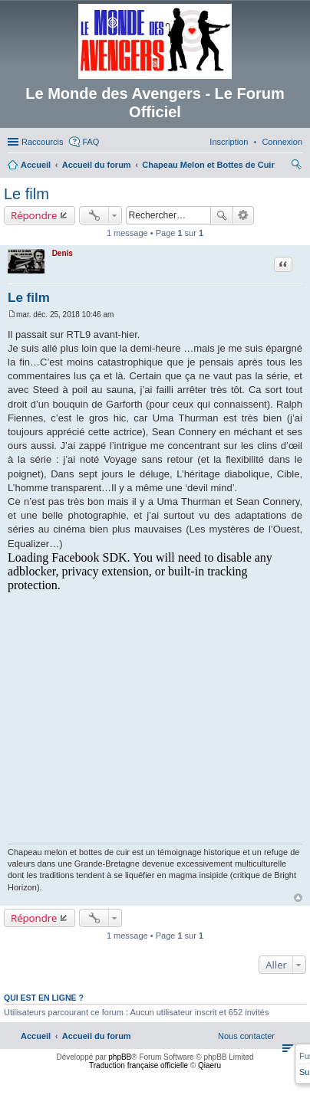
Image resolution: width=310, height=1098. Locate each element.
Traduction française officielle (138, 1065)
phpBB (119, 1057)
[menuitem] (282, 141)
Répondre (34, 215)
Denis (62, 253)
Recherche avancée (243, 215)
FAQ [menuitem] (90, 141)
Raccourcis (42, 141)
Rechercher (221, 215)
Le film (26, 193)
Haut (298, 897)
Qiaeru (209, 1065)
